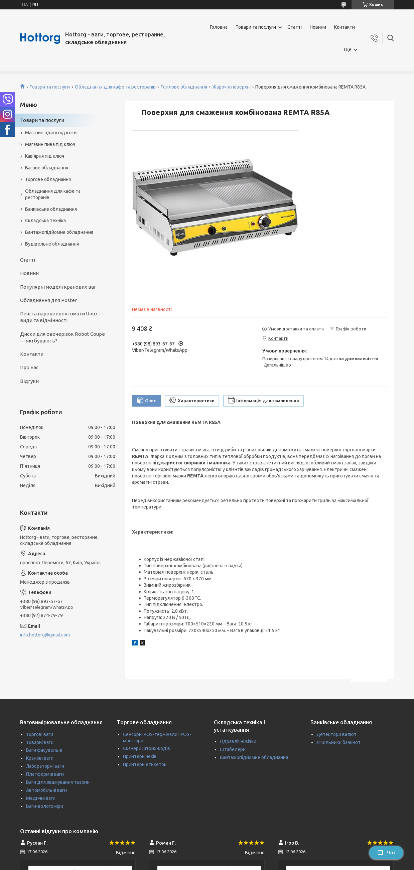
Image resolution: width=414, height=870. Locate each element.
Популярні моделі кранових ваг (58, 287)
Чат (386, 853)
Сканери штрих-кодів (146, 748)
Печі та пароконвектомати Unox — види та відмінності (62, 317)
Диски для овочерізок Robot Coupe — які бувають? (62, 337)
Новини (318, 27)
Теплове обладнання (183, 87)
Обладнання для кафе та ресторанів (115, 87)
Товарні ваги (39, 742)
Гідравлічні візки (238, 741)
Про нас (29, 367)
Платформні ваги (45, 774)
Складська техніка (45, 220)
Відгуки (29, 381)
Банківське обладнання (51, 209)
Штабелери (233, 749)
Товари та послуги (256, 27)
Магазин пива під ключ (50, 144)
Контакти (344, 27)
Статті (294, 27)
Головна (219, 27)
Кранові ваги (39, 758)
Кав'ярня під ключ (44, 156)
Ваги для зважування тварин (58, 782)
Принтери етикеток (144, 764)
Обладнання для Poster (48, 300)
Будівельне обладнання (52, 244)
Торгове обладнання (48, 179)
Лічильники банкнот (338, 742)
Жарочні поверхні (231, 87)
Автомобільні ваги (46, 790)
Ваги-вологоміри (44, 806)
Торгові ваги (39, 734)
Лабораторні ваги (45, 766)
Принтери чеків (140, 756)
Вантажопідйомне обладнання (59, 232)
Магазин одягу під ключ (51, 132)
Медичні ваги (40, 798)
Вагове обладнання (46, 167)
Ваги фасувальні (44, 750)
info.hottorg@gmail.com (45, 634)
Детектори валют (336, 734)
